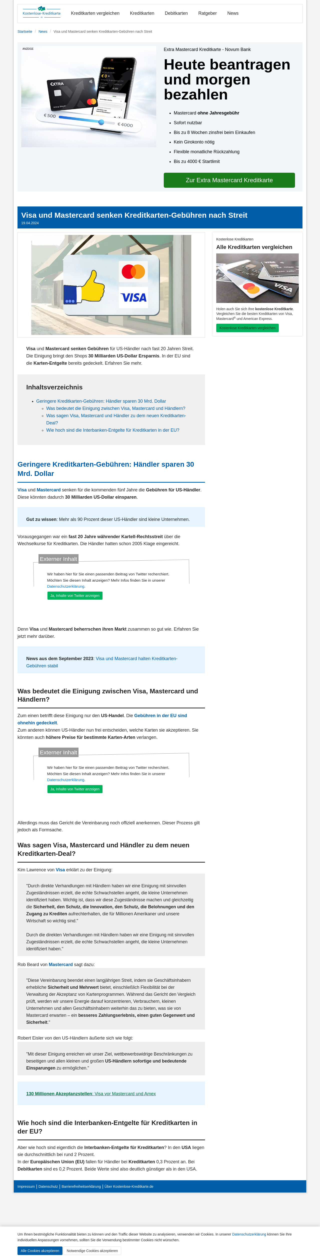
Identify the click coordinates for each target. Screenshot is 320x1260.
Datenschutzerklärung (249, 1234)
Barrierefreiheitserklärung (81, 1187)
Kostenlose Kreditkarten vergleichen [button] (248, 328)
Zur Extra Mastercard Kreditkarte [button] (229, 180)
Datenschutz (48, 1187)
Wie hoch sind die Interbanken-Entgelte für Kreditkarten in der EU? (112, 430)
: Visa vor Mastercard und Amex (91, 1093)
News (232, 13)
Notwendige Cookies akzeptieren (92, 1251)
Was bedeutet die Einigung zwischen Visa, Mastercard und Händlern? (115, 408)
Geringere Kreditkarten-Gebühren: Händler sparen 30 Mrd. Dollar (101, 401)
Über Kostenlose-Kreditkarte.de (128, 1187)
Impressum (26, 1187)
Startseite (25, 31)
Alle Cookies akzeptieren (40, 1251)
